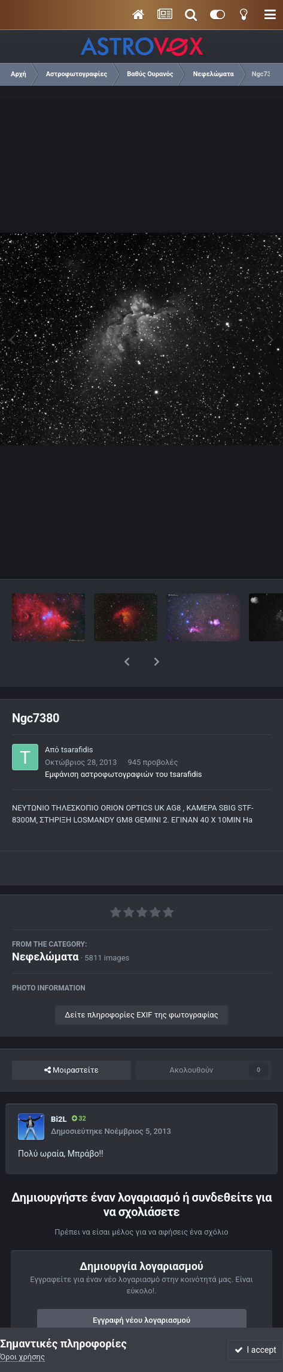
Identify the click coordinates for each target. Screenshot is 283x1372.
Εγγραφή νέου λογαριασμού (141, 1288)
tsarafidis (77, 718)
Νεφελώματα (45, 925)
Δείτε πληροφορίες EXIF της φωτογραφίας (141, 983)
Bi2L (59, 1087)
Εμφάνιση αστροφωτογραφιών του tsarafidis (123, 742)
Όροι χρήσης (22, 1356)
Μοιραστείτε (71, 1039)
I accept (255, 1350)
